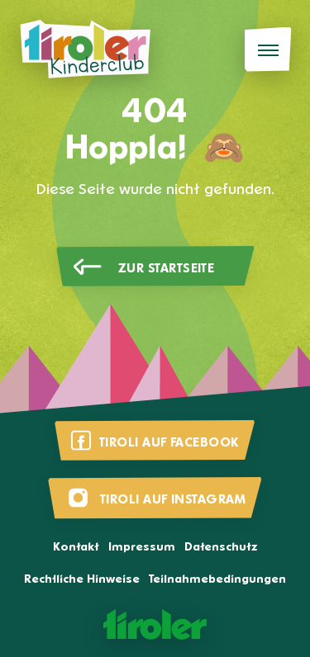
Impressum (141, 547)
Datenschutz (220, 547)
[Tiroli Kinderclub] (85, 49)
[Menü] (268, 50)
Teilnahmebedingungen (217, 580)
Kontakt (76, 547)
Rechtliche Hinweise (82, 580)
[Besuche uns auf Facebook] (155, 440)
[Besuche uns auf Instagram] (155, 498)
